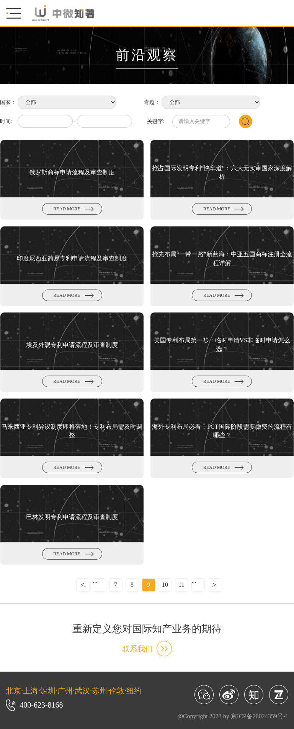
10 (165, 584)
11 (181, 584)
